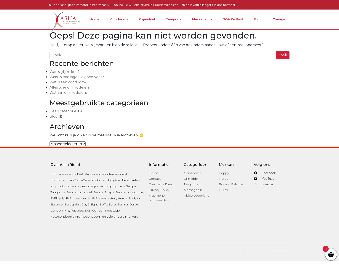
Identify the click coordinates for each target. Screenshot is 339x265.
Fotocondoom (62, 216)
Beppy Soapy (103, 192)
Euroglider (72, 204)
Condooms (119, 19)
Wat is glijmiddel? (65, 72)
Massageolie (202, 19)
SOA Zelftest (233, 19)
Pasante (77, 210)
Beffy (103, 204)
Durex (133, 204)
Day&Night (90, 204)
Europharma (118, 204)
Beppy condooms (129, 192)
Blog (258, 19)
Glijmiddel (147, 19)
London (57, 210)
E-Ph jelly (57, 198)
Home (94, 19)
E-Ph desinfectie (78, 198)
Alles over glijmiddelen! (70, 87)
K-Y (66, 210)
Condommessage (106, 210)
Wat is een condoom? (68, 82)
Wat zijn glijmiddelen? (69, 92)
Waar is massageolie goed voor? (77, 77)
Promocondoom (88, 216)
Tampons (173, 19)
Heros (122, 198)
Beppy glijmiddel (79, 192)
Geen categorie (63, 111)
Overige (279, 19)
